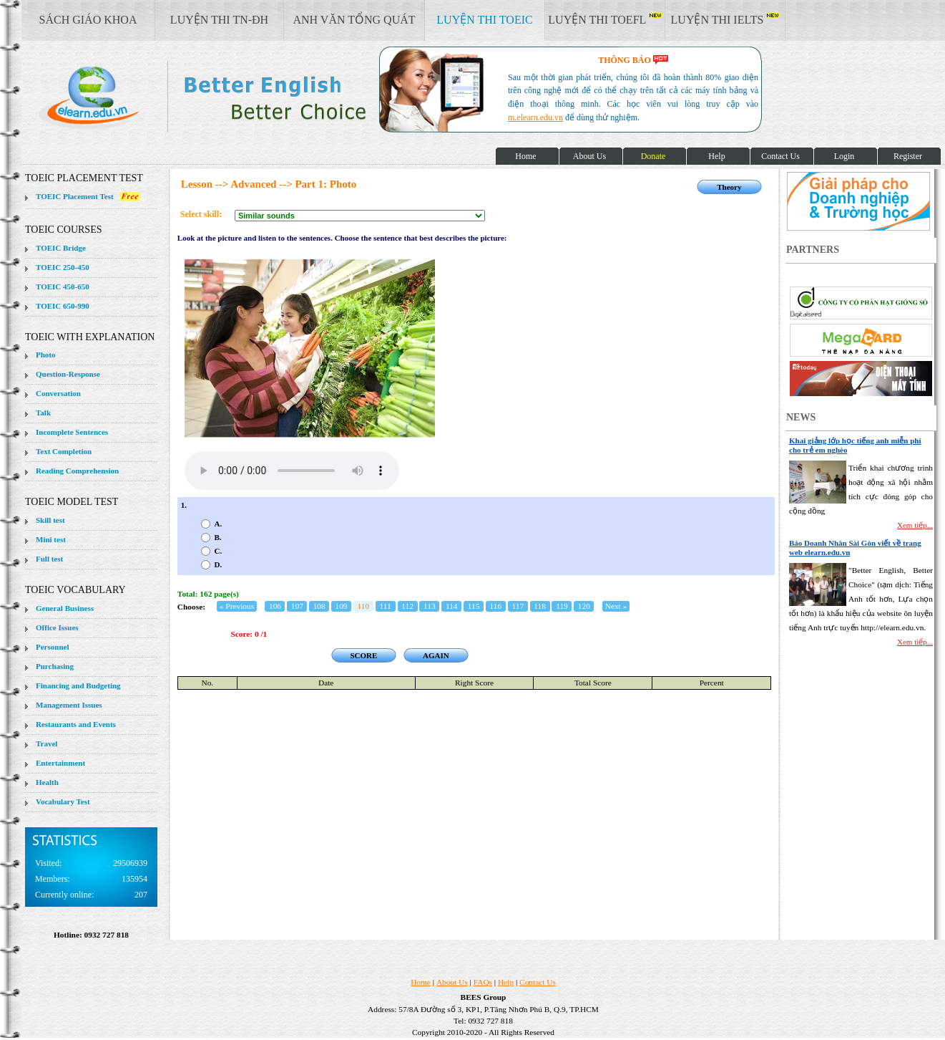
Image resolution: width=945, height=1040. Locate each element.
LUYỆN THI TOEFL (604, 19)
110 (364, 606)
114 (452, 606)
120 (584, 606)
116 (496, 606)
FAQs (483, 982)
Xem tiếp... (915, 525)
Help (506, 982)
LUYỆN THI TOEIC (484, 20)
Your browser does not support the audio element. (292, 470)
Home (421, 982)
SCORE (363, 655)
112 (407, 606)
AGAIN (436, 655)
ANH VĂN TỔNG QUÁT (354, 20)
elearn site (227, 97)
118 (540, 606)
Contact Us (537, 982)
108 (319, 606)
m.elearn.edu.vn (535, 117)
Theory (729, 187)
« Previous (237, 606)
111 (385, 606)
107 (297, 606)
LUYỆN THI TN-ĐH (219, 20)
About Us (452, 982)
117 (517, 606)
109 (341, 606)
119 (562, 606)
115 (474, 606)
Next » (616, 606)
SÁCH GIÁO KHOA (88, 20)
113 (429, 606)
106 (275, 606)
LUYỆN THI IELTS (725, 19)
